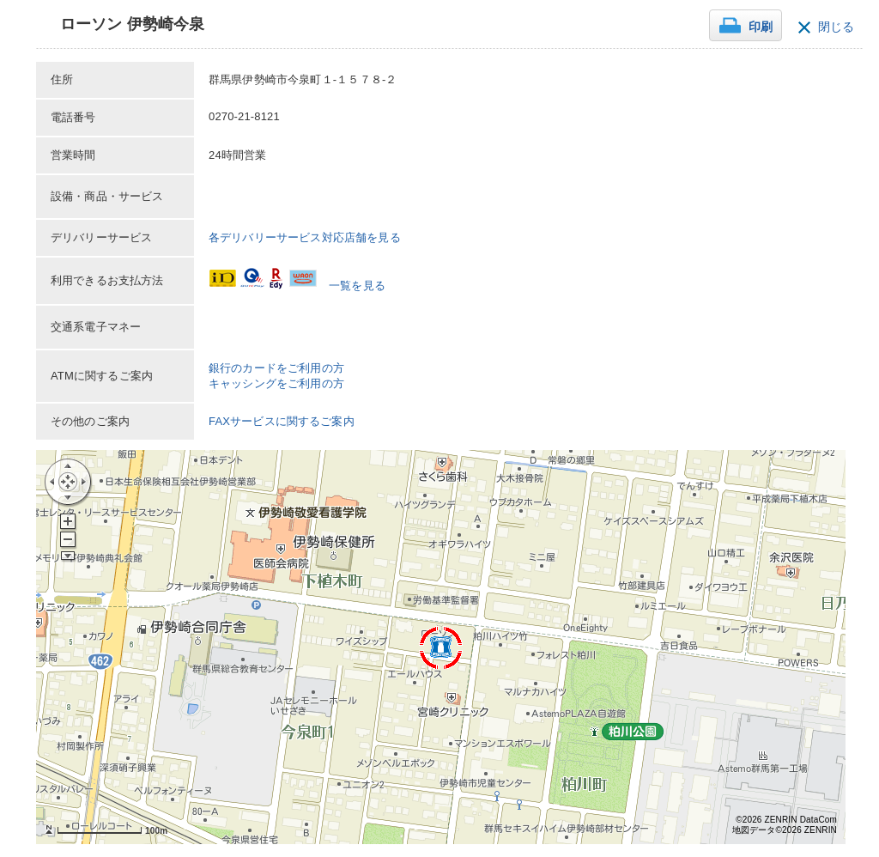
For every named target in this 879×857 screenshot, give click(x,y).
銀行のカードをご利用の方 (276, 368)
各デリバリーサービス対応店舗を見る (305, 237)
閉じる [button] (836, 27)
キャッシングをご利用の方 (276, 383)
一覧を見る (357, 285)
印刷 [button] (761, 27)
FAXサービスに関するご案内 (282, 421)
